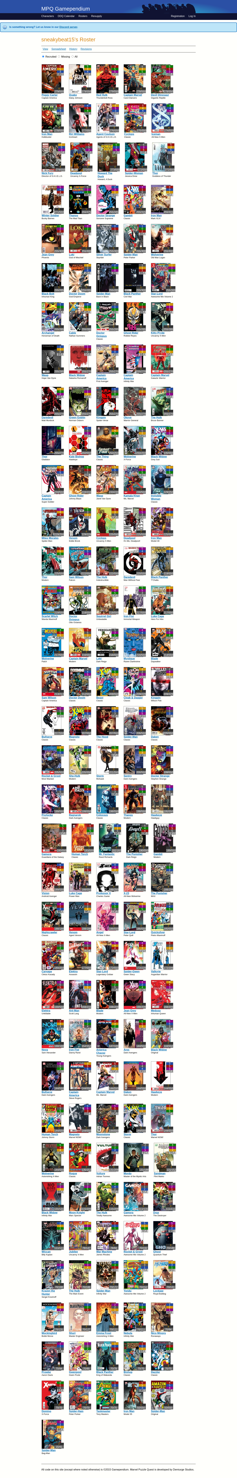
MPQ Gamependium (65, 9)
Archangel (48, 333)
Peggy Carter (50, 95)
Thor (155, 173)
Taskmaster (103, 1411)
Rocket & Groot (51, 776)
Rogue (73, 1173)
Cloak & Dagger (133, 697)
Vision (45, 893)
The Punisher (134, 854)
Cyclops (129, 134)
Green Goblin (77, 417)
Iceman (155, 134)
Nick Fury (47, 173)
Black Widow (77, 375)
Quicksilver (158, 932)
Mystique (129, 658)
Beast (99, 697)
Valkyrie (156, 971)
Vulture (100, 1173)
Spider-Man (131, 254)
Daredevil (47, 417)
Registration (178, 16)
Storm (100, 776)
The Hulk (156, 417)
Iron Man (47, 134)
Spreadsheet (58, 49)
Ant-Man (74, 1010)
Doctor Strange (105, 215)
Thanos (73, 215)
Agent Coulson (105, 134)
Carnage (47, 971)
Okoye (128, 417)
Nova (45, 1049)
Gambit (128, 215)
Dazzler (155, 1372)
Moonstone (103, 1134)
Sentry (128, 776)
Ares (126, 1049)
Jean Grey (48, 254)
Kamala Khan (132, 495)
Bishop (128, 1372)
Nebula (128, 1333)
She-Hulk (74, 776)
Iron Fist (129, 616)
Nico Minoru (158, 1333)
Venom (73, 538)
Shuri (72, 1333)
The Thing (102, 456)
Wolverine (157, 254)
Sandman (159, 1173)
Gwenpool (75, 1372)
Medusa (156, 1010)
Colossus (102, 815)
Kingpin (101, 417)
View (45, 49)
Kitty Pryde (157, 333)
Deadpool (76, 173)
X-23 (126, 893)
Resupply (96, 16)
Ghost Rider (131, 333)
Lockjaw (158, 1290)
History (73, 49)
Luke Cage (157, 616)
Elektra (73, 971)
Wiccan (46, 1251)
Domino (46, 1411)
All (76, 56)
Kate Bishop (76, 456)
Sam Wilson (76, 577)
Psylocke (47, 815)
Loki (71, 254)
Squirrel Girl (103, 616)
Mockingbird (49, 1333)
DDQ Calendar (66, 16)
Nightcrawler (49, 932)
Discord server (68, 27)
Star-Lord (157, 293)
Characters (47, 16)
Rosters (82, 16)
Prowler (46, 1372)
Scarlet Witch (50, 616)
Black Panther (132, 293)
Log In (192, 16)
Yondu (128, 1290)
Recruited (50, 56)
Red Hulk (101, 95)
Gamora (46, 854)
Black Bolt (48, 293)
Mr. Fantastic (107, 854)
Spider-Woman (134, 173)
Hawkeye (156, 815)
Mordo (128, 1173)
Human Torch (80, 854)
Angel (99, 932)
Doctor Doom (77, 293)
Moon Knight (77, 1212)
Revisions (86, 49)
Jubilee (73, 1251)
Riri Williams (76, 134)
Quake (73, 95)
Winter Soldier (50, 215)
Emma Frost (103, 1333)
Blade (154, 658)
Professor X (103, 893)
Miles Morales (50, 538)
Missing (65, 56)
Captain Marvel (133, 95)
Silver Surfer (104, 254)
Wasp (45, 375)
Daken (155, 736)
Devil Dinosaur (160, 95)
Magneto (74, 736)
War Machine (104, 1251)
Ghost (157, 1251)
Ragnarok (75, 815)
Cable (72, 333)
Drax (156, 1212)
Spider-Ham (76, 1411)
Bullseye (47, 736)
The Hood (102, 736)
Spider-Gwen (132, 971)
